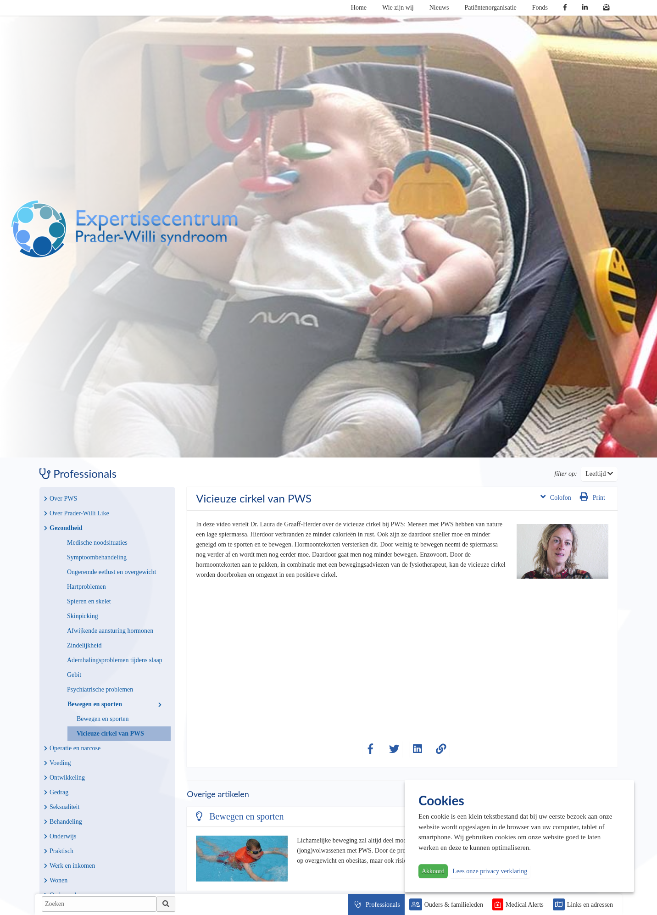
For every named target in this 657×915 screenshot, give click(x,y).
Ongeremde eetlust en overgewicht (111, 572)
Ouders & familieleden (453, 904)
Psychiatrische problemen (100, 689)
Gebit (74, 674)
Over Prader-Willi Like (76, 513)
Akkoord (433, 871)
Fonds (540, 7)
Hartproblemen (86, 586)
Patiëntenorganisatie (491, 7)
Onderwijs (60, 836)
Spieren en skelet (89, 601)
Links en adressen (590, 904)
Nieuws (439, 7)
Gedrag (56, 792)
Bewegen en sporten (114, 704)
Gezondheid (63, 527)
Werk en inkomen (69, 865)
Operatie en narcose (72, 748)
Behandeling (63, 821)
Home (359, 7)
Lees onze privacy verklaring (489, 871)
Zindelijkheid (84, 645)
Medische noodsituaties (97, 542)
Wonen (55, 880)
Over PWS (60, 498)
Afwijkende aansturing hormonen (110, 630)
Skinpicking (82, 616)
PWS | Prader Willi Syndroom (124, 229)
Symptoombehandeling (97, 557)
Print (592, 496)
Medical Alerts (525, 904)
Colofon (555, 496)
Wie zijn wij (398, 7)
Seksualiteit (61, 806)
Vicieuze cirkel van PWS (110, 733)
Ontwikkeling (64, 777)
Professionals (383, 904)
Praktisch (58, 851)
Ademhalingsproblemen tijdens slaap (114, 660)
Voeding (57, 762)
